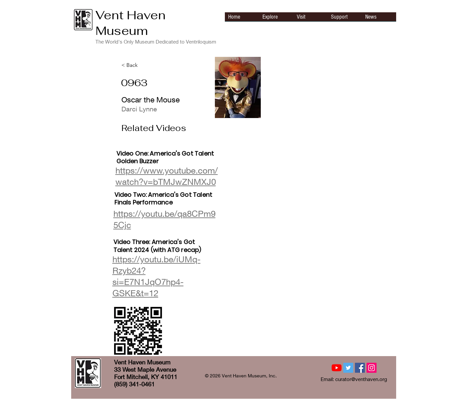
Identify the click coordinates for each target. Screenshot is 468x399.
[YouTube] (337, 368)
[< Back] (143, 65)
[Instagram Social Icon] (372, 368)
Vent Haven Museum (130, 23)
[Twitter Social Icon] (348, 368)
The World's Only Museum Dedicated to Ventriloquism (155, 42)
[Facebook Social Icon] (360, 368)
